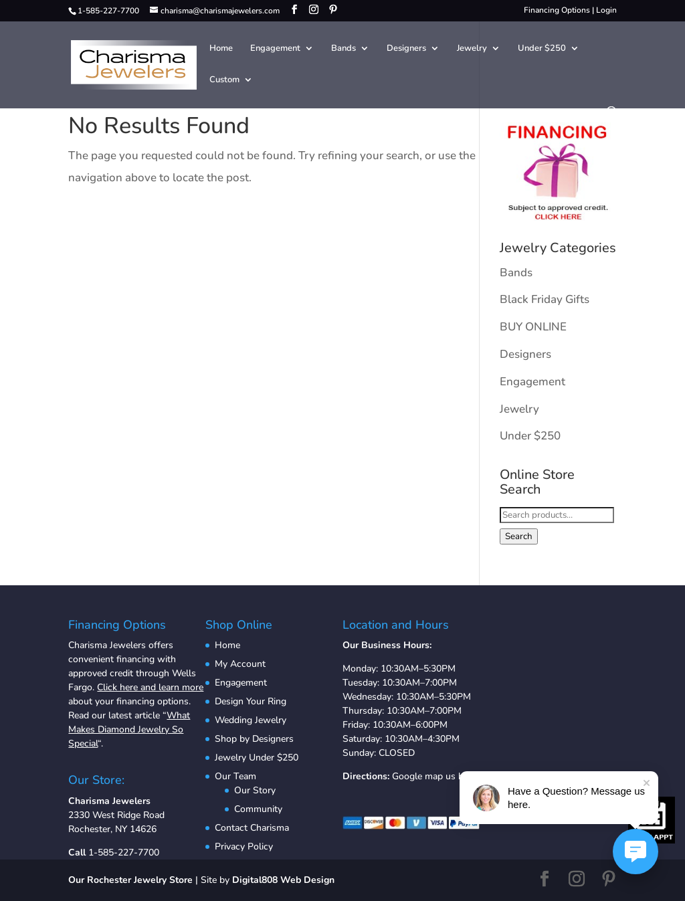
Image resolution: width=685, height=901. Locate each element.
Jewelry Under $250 (256, 757)
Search (518, 536)
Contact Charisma (252, 827)
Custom (224, 80)
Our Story (255, 790)
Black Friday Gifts (544, 299)
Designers (406, 48)
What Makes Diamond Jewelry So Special (129, 729)
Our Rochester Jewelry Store (130, 880)
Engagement (275, 48)
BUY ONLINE (533, 326)
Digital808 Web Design (283, 880)
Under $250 (542, 48)
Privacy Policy (244, 846)
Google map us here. (435, 776)
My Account (240, 664)
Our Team (235, 776)
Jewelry (472, 48)
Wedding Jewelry (250, 720)
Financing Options (557, 10)
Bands (343, 48)
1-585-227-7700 (123, 852)
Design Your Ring (250, 701)
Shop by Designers (254, 738)
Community (258, 809)
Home (221, 48)
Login (606, 10)
